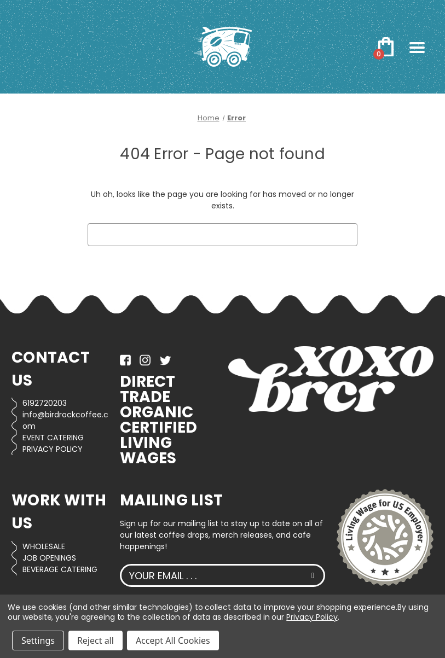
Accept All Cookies (173, 640)
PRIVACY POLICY (52, 449)
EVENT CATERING (53, 437)
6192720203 (44, 403)
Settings (38, 640)
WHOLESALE (43, 546)
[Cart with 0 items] (386, 47)
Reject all (95, 640)
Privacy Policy (311, 617)
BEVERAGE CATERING (59, 569)
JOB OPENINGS (49, 557)
